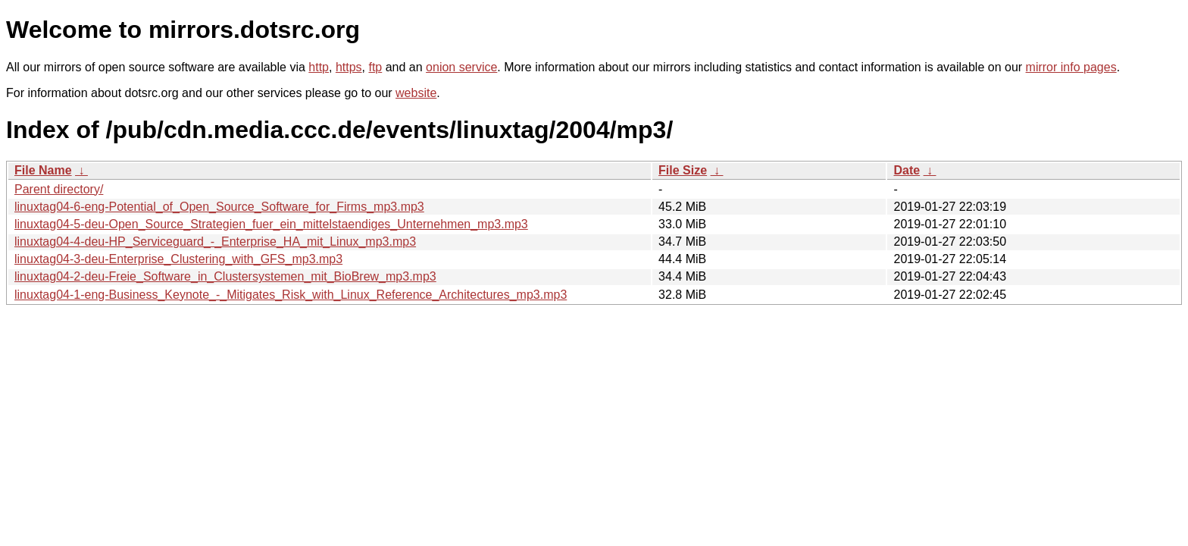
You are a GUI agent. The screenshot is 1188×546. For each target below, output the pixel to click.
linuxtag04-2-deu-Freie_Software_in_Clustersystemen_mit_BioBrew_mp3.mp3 (225, 276)
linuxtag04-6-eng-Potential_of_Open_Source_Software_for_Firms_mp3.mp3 (219, 206)
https (349, 67)
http (318, 67)
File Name (43, 170)
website (415, 92)
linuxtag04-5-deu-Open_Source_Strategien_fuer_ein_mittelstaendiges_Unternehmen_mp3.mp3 (271, 224)
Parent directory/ (58, 189)
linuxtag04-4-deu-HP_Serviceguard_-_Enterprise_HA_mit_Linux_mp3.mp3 (215, 241)
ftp (375, 67)
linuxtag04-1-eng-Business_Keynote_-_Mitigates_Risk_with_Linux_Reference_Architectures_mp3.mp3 (290, 294)
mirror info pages (1071, 67)
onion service (461, 67)
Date (906, 170)
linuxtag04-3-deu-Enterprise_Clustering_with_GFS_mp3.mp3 (178, 259)
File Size (682, 170)
